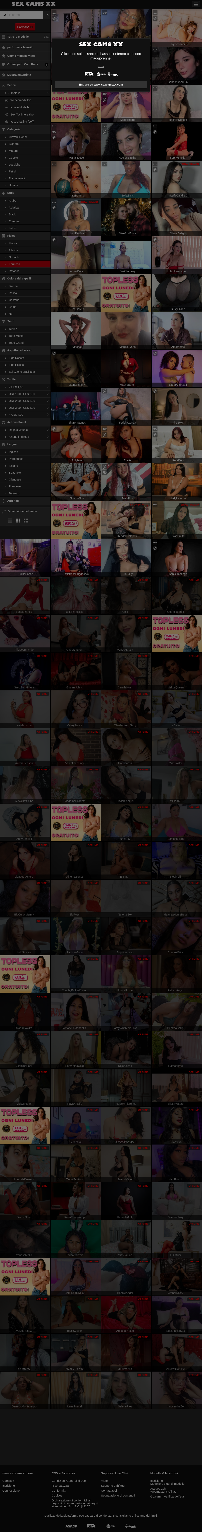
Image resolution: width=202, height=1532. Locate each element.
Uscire (101, 66)
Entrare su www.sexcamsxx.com (101, 84)
